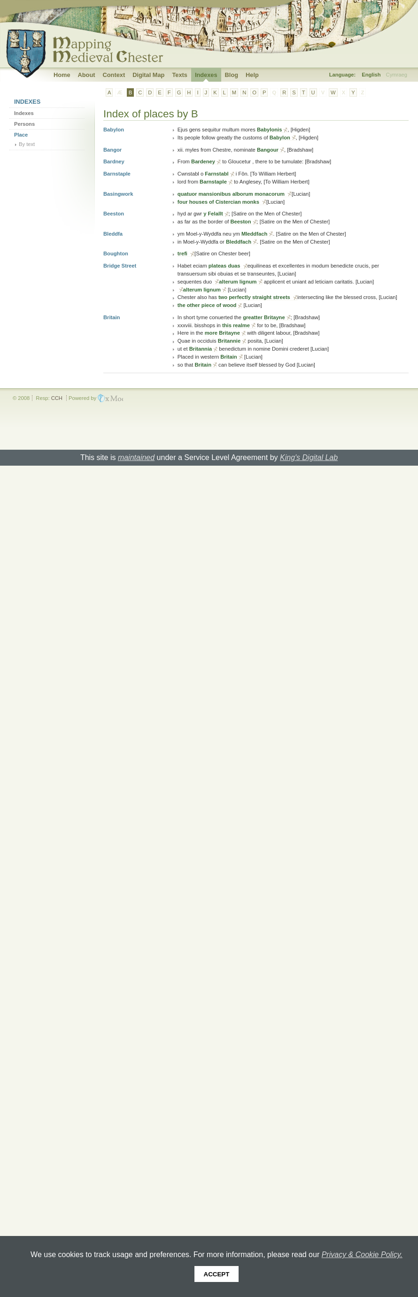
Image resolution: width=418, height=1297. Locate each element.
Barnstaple (117, 174)
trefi (183, 253)
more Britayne (222, 333)
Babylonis (269, 129)
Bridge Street (119, 266)
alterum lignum (237, 281)
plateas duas (225, 266)
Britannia (200, 349)
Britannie (229, 341)
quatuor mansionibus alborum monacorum (232, 194)
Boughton (115, 253)
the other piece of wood (207, 305)
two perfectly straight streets (255, 297)
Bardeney (203, 161)
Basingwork (118, 194)
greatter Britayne (264, 317)
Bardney (113, 161)
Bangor (112, 150)
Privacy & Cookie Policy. (362, 1255)
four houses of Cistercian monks (219, 202)
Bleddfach (238, 242)
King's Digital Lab (309, 457)
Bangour (268, 150)
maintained (136, 457)
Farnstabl (216, 174)
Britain (111, 317)
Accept (217, 1274)
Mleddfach (254, 234)
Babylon (113, 129)
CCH (56, 398)
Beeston (113, 213)
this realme (236, 325)
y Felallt (213, 213)
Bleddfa (113, 234)
